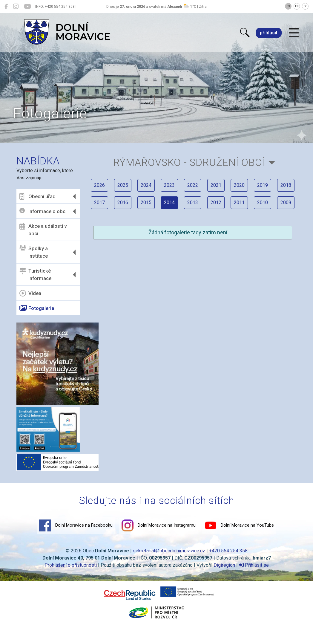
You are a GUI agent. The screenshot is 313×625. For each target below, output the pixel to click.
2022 (192, 185)
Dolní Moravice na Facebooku (76, 525)
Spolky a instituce (33, 252)
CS (288, 6)
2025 (122, 185)
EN (297, 6)
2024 (146, 185)
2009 (285, 202)
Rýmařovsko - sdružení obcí (189, 162)
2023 (169, 185)
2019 (262, 185)
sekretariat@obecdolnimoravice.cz (169, 551)
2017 (99, 202)
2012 (216, 202)
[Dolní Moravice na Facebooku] (6, 6)
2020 (239, 185)
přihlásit (268, 33)
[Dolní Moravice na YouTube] (27, 6)
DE (305, 6)
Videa (30, 293)
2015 (146, 202)
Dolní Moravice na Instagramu (159, 525)
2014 (169, 202)
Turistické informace (35, 275)
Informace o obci (43, 211)
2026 (99, 185)
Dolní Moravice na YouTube (239, 525)
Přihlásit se (254, 565)
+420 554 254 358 (228, 551)
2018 (285, 185)
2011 (239, 202)
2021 (216, 185)
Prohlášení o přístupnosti (71, 565)
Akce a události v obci (43, 230)
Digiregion (224, 565)
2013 (192, 202)
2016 (122, 202)
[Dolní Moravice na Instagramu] (16, 6)
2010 (262, 202)
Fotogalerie (36, 308)
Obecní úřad (37, 196)
